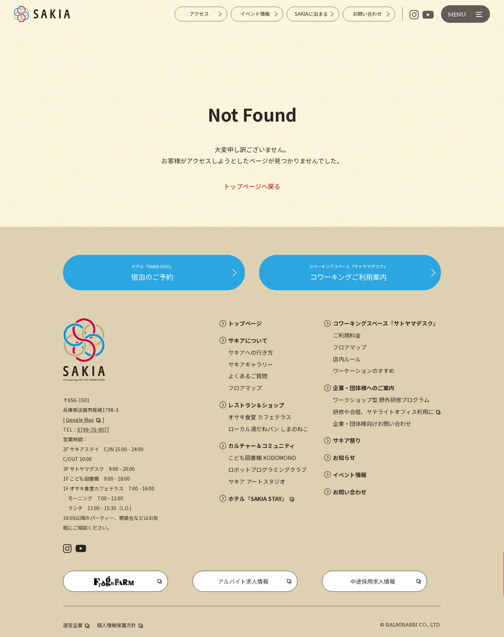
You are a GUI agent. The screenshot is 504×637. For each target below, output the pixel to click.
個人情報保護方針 (116, 625)
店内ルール (347, 359)
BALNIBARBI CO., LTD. (413, 625)
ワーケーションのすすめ (363, 370)
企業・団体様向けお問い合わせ (372, 423)
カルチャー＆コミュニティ (261, 445)
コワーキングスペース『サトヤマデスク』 (386, 323)
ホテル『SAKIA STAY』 (257, 498)
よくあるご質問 (247, 376)
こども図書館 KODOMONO (262, 457)
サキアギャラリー (250, 364)
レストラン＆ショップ (256, 405)
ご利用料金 (347, 335)
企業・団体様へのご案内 (363, 388)
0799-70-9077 (93, 429)
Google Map (80, 419)
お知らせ (344, 457)
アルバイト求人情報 (243, 581)
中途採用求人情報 (372, 581)
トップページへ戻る (252, 186)
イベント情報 (349, 474)
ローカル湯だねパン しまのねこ (268, 429)
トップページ (245, 323)
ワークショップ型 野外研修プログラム (381, 399)
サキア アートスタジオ (256, 481)
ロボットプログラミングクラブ (267, 469)
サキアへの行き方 (250, 352)
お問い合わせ (349, 492)
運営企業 (73, 625)
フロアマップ (245, 388)
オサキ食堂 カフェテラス (259, 417)
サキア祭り (347, 440)
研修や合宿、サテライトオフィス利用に (383, 411)
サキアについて (247, 340)
